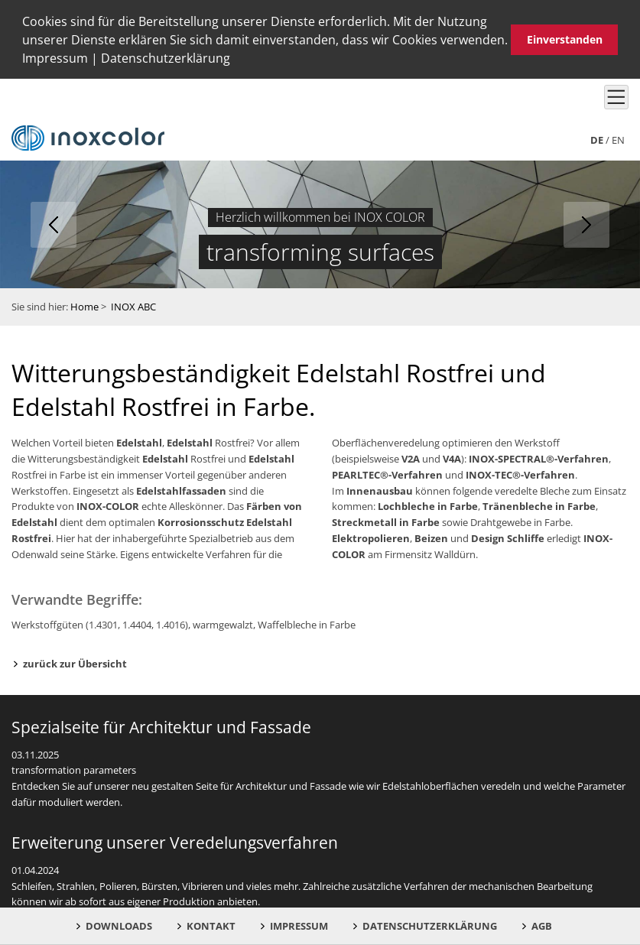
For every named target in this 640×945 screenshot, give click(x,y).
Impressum (55, 58)
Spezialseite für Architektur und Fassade (161, 725)
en (618, 138)
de (596, 138)
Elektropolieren (371, 537)
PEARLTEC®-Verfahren (387, 473)
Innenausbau (379, 489)
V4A (452, 457)
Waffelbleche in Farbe (307, 623)
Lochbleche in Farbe (428, 505)
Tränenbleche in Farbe (539, 505)
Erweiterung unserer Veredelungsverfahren (174, 841)
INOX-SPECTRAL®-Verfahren (539, 457)
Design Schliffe (507, 537)
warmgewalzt (223, 623)
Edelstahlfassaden (181, 489)
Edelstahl (139, 442)
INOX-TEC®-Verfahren (520, 473)
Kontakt (211, 926)
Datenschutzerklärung (165, 58)
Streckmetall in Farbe (386, 521)
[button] (235, 60)
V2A (410, 457)
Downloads (119, 926)
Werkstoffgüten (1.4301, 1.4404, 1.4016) (99, 623)
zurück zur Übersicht (75, 662)
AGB (541, 926)
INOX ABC (133, 306)
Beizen (431, 537)
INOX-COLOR (107, 505)
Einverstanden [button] (565, 39)
